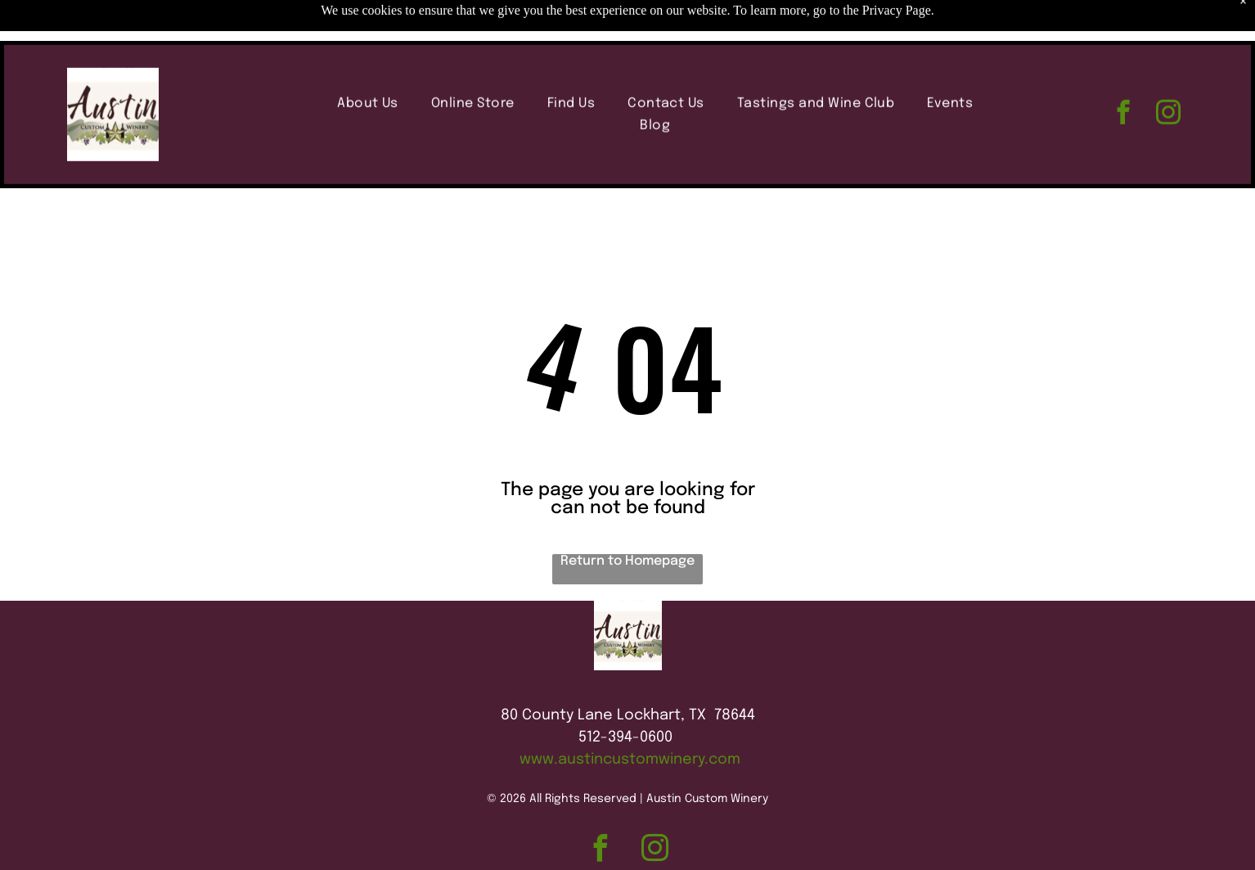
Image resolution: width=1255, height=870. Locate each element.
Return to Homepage (627, 561)
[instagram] (1167, 73)
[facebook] (1122, 73)
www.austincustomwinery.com (630, 759)
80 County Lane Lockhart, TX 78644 (628, 715)
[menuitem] (368, 63)
